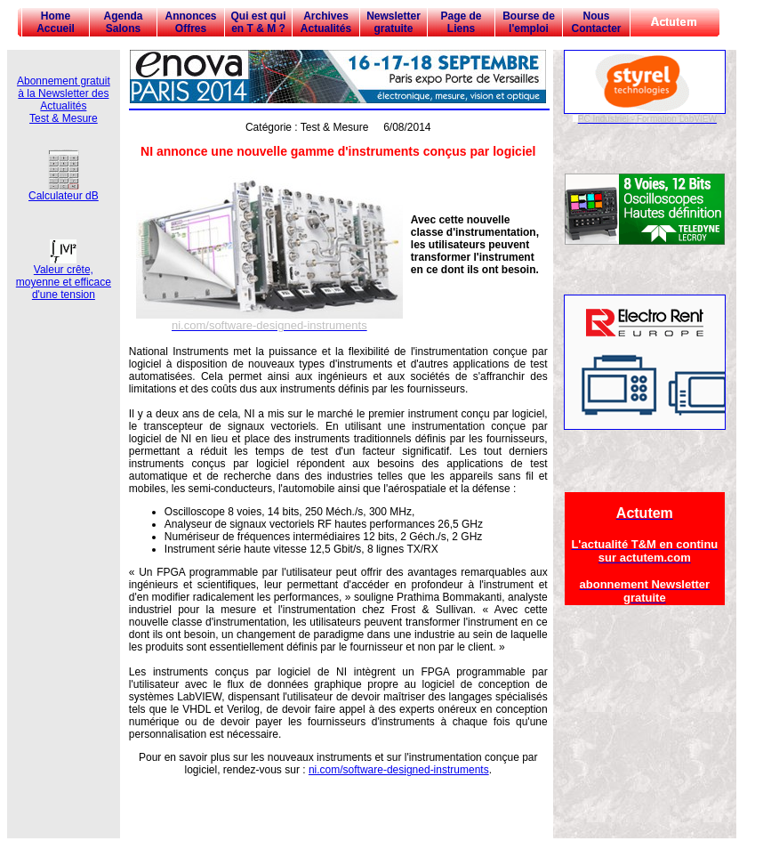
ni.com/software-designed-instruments (399, 770)
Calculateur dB (63, 191)
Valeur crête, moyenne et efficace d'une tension (63, 277)
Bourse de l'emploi (528, 22)
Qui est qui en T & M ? (257, 22)
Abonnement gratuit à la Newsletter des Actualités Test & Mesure (63, 100)
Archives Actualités (326, 22)
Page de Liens (460, 22)
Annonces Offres (190, 22)
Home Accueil (55, 22)
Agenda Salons (122, 22)
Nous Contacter (596, 22)
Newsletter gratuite (393, 22)
